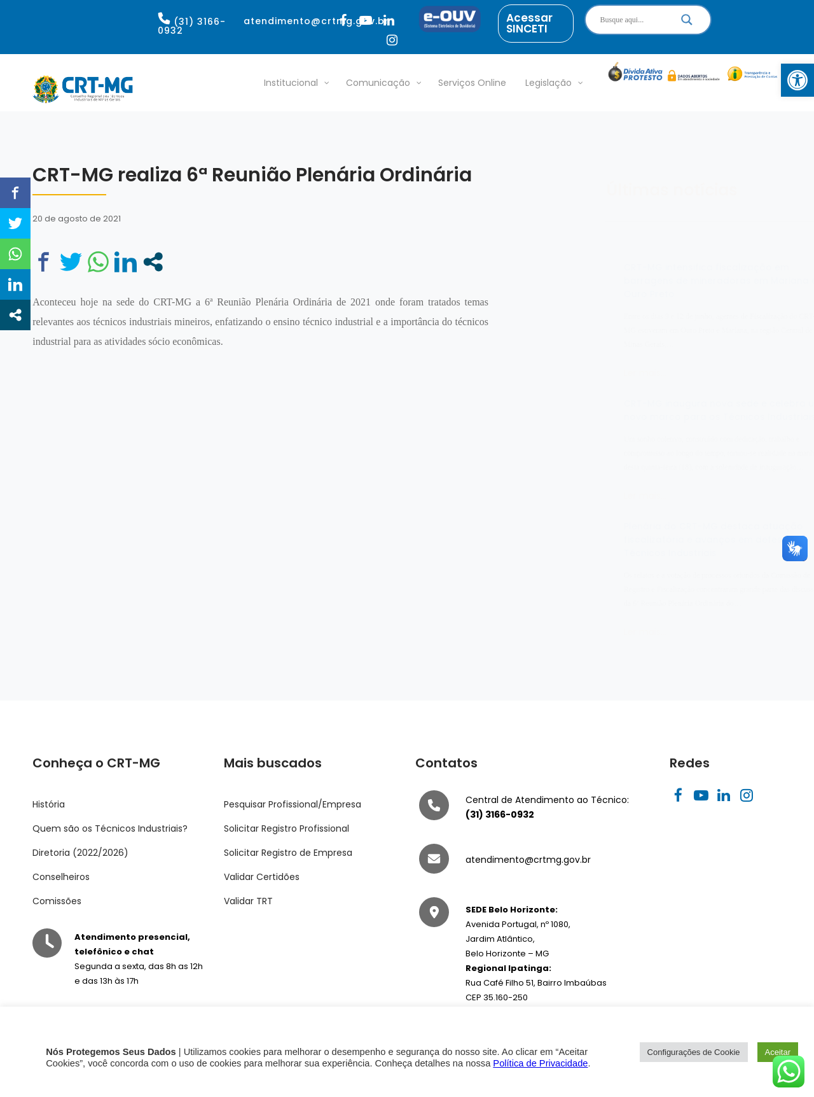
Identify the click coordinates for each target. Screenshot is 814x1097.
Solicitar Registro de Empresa (288, 852)
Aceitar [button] (777, 1052)
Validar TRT (248, 901)
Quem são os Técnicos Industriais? (110, 828)
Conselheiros (61, 876)
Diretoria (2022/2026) (80, 852)
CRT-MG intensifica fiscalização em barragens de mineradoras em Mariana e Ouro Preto (657, 280)
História (48, 804)
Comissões (56, 901)
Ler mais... (582, 373)
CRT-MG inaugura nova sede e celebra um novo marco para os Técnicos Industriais (660, 410)
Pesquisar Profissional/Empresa (292, 804)
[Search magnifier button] (686, 23)
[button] (797, 80)
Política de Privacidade (540, 1063)
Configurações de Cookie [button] (693, 1052)
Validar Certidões (262, 876)
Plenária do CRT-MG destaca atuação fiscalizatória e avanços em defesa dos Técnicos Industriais (653, 539)
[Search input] (632, 20)
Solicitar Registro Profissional (286, 828)
